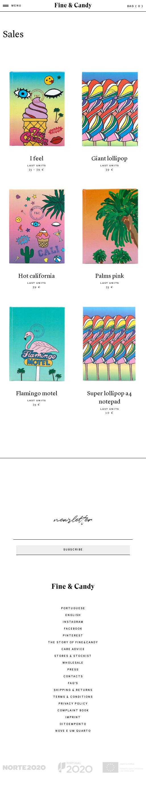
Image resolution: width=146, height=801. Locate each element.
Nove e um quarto (73, 731)
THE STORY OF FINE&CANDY (73, 642)
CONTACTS (73, 676)
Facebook (73, 629)
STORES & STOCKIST (73, 656)
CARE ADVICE (73, 649)
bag (135, 6)
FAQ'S (73, 683)
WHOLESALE (73, 663)
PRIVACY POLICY (73, 704)
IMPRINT (73, 717)
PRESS (73, 670)
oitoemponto (73, 724)
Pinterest (73, 636)
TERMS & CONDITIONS (73, 697)
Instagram (73, 622)
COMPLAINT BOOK (73, 710)
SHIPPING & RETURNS (73, 690)
